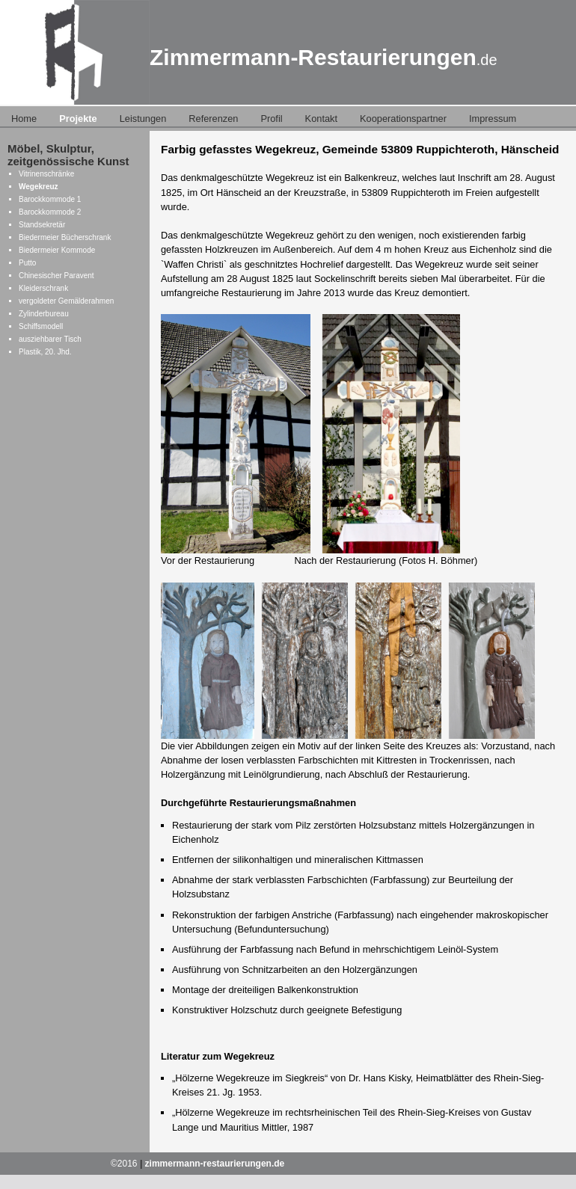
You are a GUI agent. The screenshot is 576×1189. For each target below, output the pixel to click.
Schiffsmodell (41, 326)
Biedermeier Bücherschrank (65, 237)
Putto (27, 263)
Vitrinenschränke (46, 174)
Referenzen (213, 118)
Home (24, 118)
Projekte (78, 118)
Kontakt (321, 118)
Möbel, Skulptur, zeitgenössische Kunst (68, 155)
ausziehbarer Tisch (50, 339)
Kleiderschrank (43, 288)
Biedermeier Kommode (57, 250)
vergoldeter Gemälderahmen (66, 301)
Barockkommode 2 (50, 212)
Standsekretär (42, 225)
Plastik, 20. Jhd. (45, 352)
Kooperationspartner (403, 118)
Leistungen (143, 118)
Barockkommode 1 (50, 199)
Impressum (492, 118)
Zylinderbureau (44, 314)
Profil (271, 118)
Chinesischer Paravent (56, 275)
